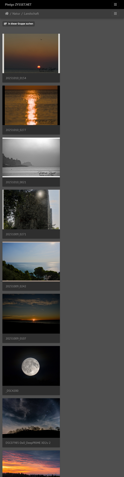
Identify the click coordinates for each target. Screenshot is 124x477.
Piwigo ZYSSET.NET (18, 4)
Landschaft (31, 13)
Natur (16, 13)
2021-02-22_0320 (17, 389)
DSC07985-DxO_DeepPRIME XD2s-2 (90, 234)
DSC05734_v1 (76, 337)
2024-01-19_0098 (79, 389)
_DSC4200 (12, 234)
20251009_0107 (78, 182)
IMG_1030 (12, 337)
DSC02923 (74, 286)
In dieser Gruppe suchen (18, 23)
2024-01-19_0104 (17, 441)
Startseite (7, 13)
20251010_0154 (16, 78)
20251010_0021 (16, 130)
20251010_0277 (78, 78)
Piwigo (68, 470)
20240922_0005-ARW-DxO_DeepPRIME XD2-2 (31, 285)
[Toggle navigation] (115, 4)
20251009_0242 (16, 182)
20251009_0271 (78, 129)
